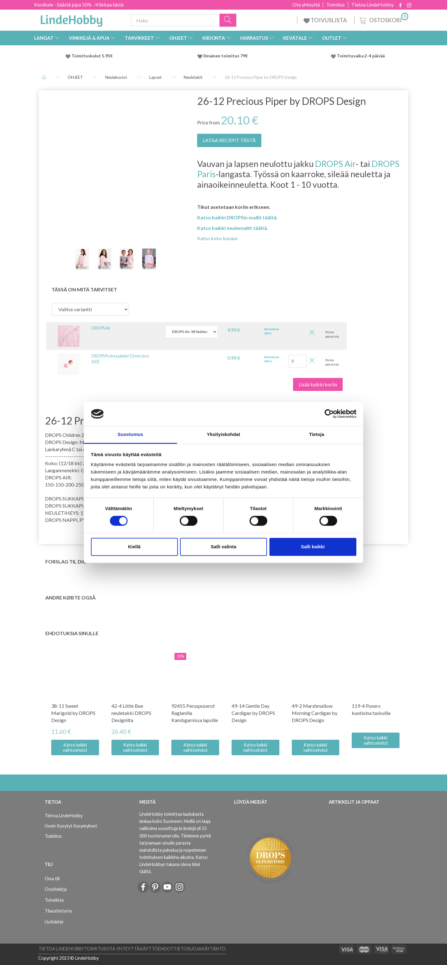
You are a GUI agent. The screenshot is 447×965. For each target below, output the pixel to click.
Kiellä (134, 546)
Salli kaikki (313, 546)
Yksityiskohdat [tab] (223, 434)
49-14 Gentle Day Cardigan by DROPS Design (253, 713)
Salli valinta (224, 546)
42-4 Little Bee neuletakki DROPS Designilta (131, 713)
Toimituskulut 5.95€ (92, 55)
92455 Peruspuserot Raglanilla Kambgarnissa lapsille (194, 713)
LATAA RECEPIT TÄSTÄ (229, 140)
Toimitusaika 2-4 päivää (361, 55)
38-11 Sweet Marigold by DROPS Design (73, 713)
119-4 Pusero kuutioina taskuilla (371, 709)
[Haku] (228, 20)
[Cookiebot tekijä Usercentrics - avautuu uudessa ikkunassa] (329, 414)
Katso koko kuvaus (217, 238)
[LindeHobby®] (71, 19)
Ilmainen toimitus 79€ (226, 55)
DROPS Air (335, 164)
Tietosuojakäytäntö (200, 948)
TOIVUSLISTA (326, 20)
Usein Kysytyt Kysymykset (71, 825)
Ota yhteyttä (306, 4)
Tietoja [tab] (316, 434)
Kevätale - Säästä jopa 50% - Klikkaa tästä (79, 4)
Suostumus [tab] (130, 434)
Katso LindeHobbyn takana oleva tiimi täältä (173, 864)
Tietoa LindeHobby (372, 4)
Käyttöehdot (157, 948)
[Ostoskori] (383, 19)
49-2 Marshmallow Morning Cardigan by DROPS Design (314, 713)
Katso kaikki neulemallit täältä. (232, 228)
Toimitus (335, 4)
